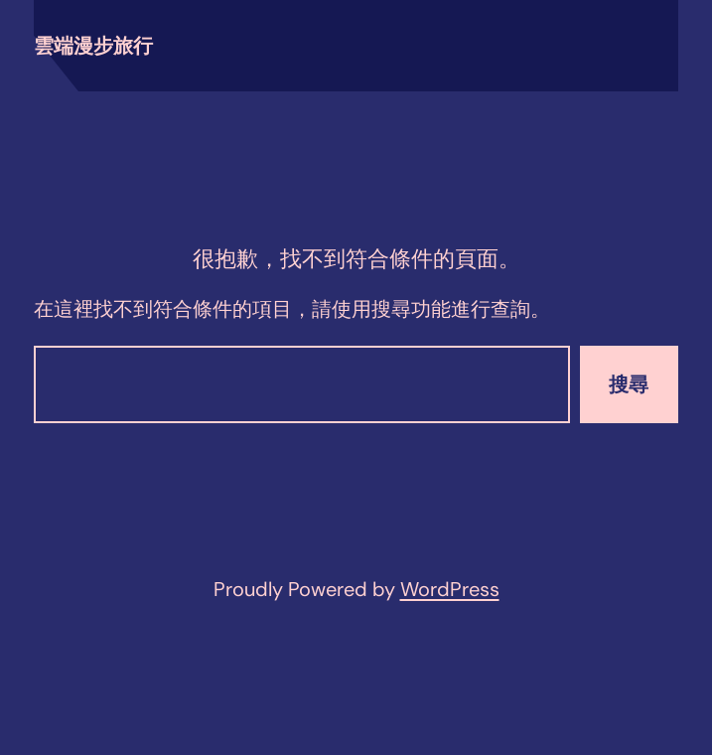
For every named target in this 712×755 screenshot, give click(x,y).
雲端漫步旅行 (93, 46)
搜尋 (628, 384)
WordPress (449, 589)
